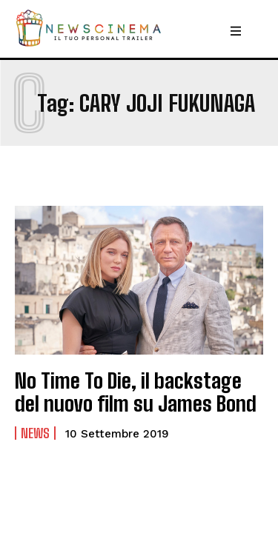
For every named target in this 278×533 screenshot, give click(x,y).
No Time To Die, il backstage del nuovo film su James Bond (136, 392)
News (35, 433)
